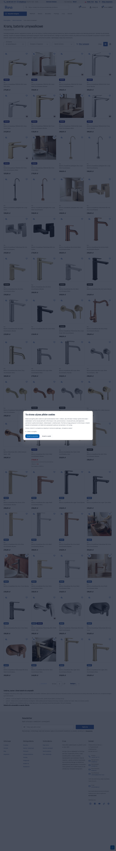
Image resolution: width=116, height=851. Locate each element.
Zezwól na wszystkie (32, 436)
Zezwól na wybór (46, 436)
